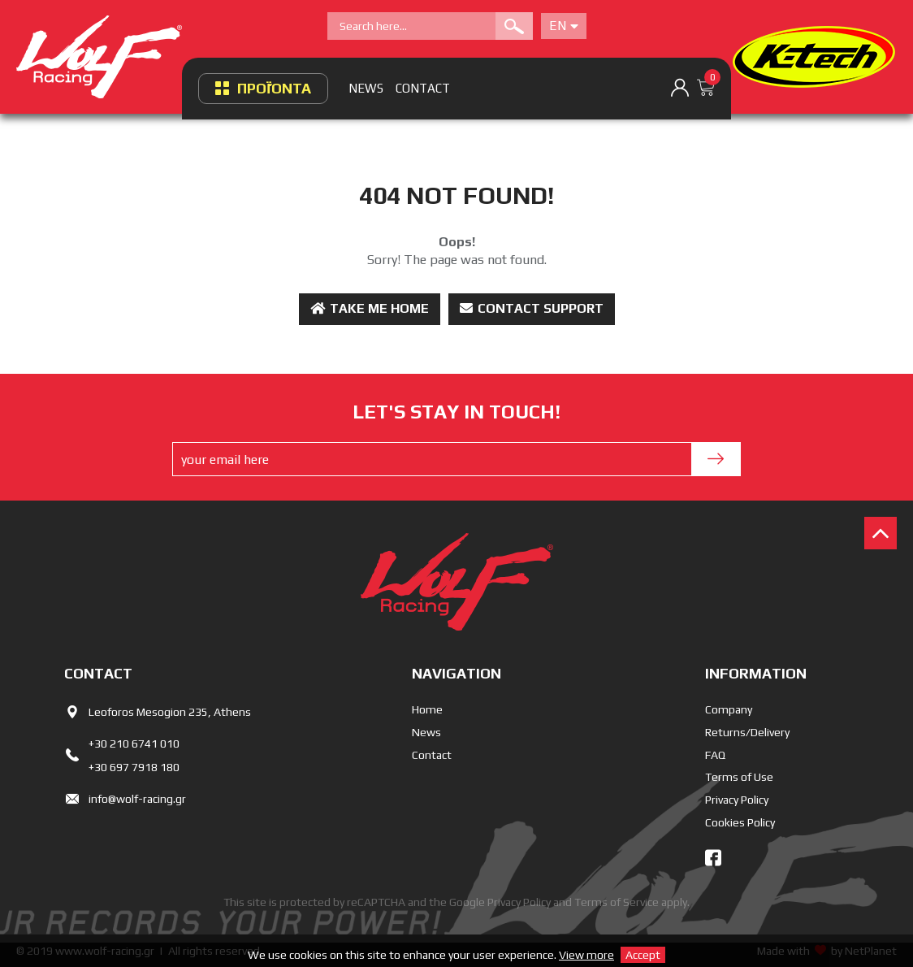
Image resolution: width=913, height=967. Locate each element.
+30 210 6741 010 (134, 743)
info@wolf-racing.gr (137, 798)
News (426, 732)
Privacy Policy (736, 799)
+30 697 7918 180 (134, 767)
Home (427, 709)
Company (728, 709)
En (563, 25)
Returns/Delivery (747, 732)
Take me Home (369, 308)
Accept (642, 954)
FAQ (715, 754)
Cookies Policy (740, 822)
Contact (432, 754)
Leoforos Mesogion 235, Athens (170, 711)
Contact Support (532, 308)
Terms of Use (739, 776)
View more (586, 954)
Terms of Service (616, 901)
